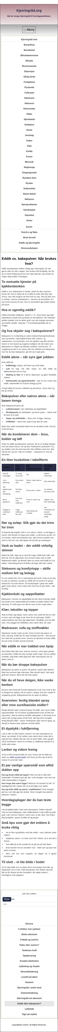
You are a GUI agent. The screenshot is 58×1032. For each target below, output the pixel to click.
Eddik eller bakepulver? (29, 1003)
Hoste (29, 130)
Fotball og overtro (29, 940)
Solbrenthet (29, 188)
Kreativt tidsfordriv (29, 961)
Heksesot (29, 103)
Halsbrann (29, 98)
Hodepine (29, 125)
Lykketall (29, 1009)
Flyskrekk (29, 87)
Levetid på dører (29, 977)
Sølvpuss (29, 199)
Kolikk (29, 151)
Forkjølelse (29, 82)
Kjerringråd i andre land (29, 987)
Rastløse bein (29, 178)
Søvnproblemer (29, 204)
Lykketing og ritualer (29, 966)
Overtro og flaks (29, 232)
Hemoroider (29, 109)
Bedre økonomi (29, 934)
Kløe (29, 146)
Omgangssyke (29, 172)
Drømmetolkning (29, 993)
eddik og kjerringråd (18, 757)
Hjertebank (29, 119)
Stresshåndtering (29, 972)
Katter (29, 140)
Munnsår (29, 162)
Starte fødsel (29, 194)
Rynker (29, 183)
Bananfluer (29, 45)
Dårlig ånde (29, 77)
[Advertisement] (29, 914)
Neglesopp (29, 167)
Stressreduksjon (29, 248)
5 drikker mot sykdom (29, 929)
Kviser (29, 156)
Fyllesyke (29, 93)
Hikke (29, 114)
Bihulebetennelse (29, 55)
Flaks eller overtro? (29, 945)
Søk (6, 899)
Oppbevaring (29, 956)
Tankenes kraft (29, 950)
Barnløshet (29, 50)
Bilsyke (29, 61)
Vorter (29, 220)
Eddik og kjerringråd (29, 243)
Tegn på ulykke (29, 1014)
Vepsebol (29, 215)
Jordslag (29, 135)
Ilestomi (29, 982)
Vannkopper (29, 210)
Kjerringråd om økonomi (29, 998)
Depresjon (29, 71)
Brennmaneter (29, 66)
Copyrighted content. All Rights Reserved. (29, 1025)
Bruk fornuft (29, 237)
